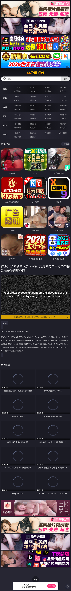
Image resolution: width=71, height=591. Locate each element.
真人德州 (33, 87)
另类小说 (33, 128)
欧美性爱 (63, 105)
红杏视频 (17, 137)
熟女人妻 (17, 100)
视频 (5, 98)
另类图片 (63, 118)
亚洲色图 (33, 115)
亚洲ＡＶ (17, 96)
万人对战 (48, 87)
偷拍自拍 (33, 105)
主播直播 (48, 100)
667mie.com (35, 73)
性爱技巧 (63, 128)
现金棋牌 (48, 91)
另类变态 (63, 109)
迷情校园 (17, 128)
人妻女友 (48, 124)
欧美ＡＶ (48, 96)
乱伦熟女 (48, 109)
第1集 (5, 323)
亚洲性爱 (17, 105)
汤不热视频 (63, 133)
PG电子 (17, 87)
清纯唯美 (33, 118)
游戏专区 (63, 87)
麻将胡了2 (17, 91)
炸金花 (32, 91)
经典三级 (33, 109)
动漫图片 (63, 115)
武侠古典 (63, 124)
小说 (5, 125)
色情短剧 (33, 137)
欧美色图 (48, 115)
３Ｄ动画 (63, 96)
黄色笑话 (48, 128)
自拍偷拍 (33, 96)
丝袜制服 (33, 100)
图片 (5, 116)
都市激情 (17, 124)
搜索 (65, 79)
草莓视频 (48, 133)
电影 (5, 107)
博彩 (5, 89)
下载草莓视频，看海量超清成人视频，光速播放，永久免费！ (41, 317)
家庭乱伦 (33, 124)
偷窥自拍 (17, 115)
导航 (5, 134)
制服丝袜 (17, 109)
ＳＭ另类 (63, 100)
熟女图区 (48, 118)
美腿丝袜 (17, 118)
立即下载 (51, 586)
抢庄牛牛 (63, 91)
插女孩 (17, 133)
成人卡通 (48, 105)
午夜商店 (33, 133)
